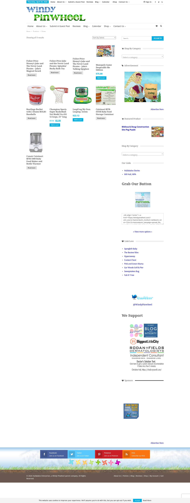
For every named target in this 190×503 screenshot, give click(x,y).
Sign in (147, 2)
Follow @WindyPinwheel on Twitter (143, 295)
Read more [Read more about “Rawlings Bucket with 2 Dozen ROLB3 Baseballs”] (31, 118)
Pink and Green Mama (133, 264)
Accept (137, 500)
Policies (126, 476)
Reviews (90, 2)
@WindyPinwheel (142, 304)
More (114, 2)
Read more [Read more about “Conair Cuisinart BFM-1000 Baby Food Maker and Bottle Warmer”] (31, 168)
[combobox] (143, 56)
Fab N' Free (129, 275)
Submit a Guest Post (76, 2)
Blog (97, 2)
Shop (106, 26)
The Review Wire (131, 252)
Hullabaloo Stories (132, 170)
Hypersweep (129, 256)
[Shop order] (104, 37)
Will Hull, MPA (130, 174)
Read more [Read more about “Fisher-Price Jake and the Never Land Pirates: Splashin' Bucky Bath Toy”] (55, 72)
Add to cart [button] (101, 78)
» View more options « (142, 232)
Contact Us (118, 26)
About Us (61, 2)
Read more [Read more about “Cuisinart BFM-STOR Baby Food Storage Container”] (101, 118)
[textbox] (142, 57)
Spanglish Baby (130, 249)
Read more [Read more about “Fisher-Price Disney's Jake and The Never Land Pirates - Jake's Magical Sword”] (31, 75)
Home (53, 2)
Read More (147, 500)
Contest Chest (130, 260)
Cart (162, 476)
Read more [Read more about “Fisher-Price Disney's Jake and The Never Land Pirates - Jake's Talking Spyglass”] (78, 73)
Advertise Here (157, 109)
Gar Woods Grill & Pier (133, 267)
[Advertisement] (131, 394)
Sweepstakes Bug (131, 271)
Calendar (105, 2)
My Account (154, 476)
